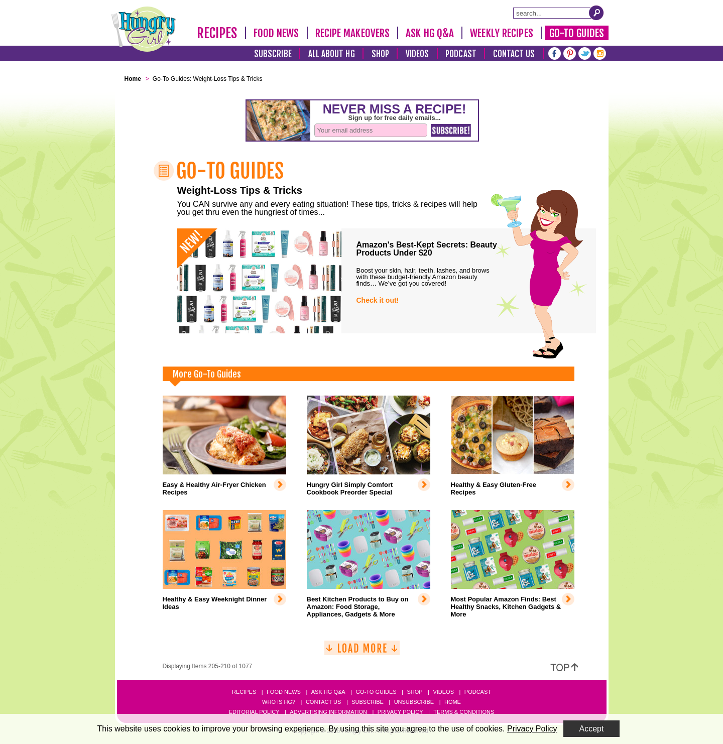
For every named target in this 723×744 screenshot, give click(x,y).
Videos (417, 54)
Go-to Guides (375, 692)
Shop (380, 54)
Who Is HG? (278, 702)
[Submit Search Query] (596, 12)
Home (452, 702)
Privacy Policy (400, 712)
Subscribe (273, 54)
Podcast (460, 54)
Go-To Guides (576, 33)
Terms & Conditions (463, 712)
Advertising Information (328, 712)
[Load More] (362, 652)
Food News (276, 33)
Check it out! (377, 300)
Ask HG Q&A (430, 33)
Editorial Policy (254, 712)
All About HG (331, 54)
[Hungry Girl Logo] (143, 29)
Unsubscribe (414, 702)
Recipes (217, 33)
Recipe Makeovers (352, 33)
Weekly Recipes (501, 33)
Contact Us (514, 54)
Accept (591, 728)
